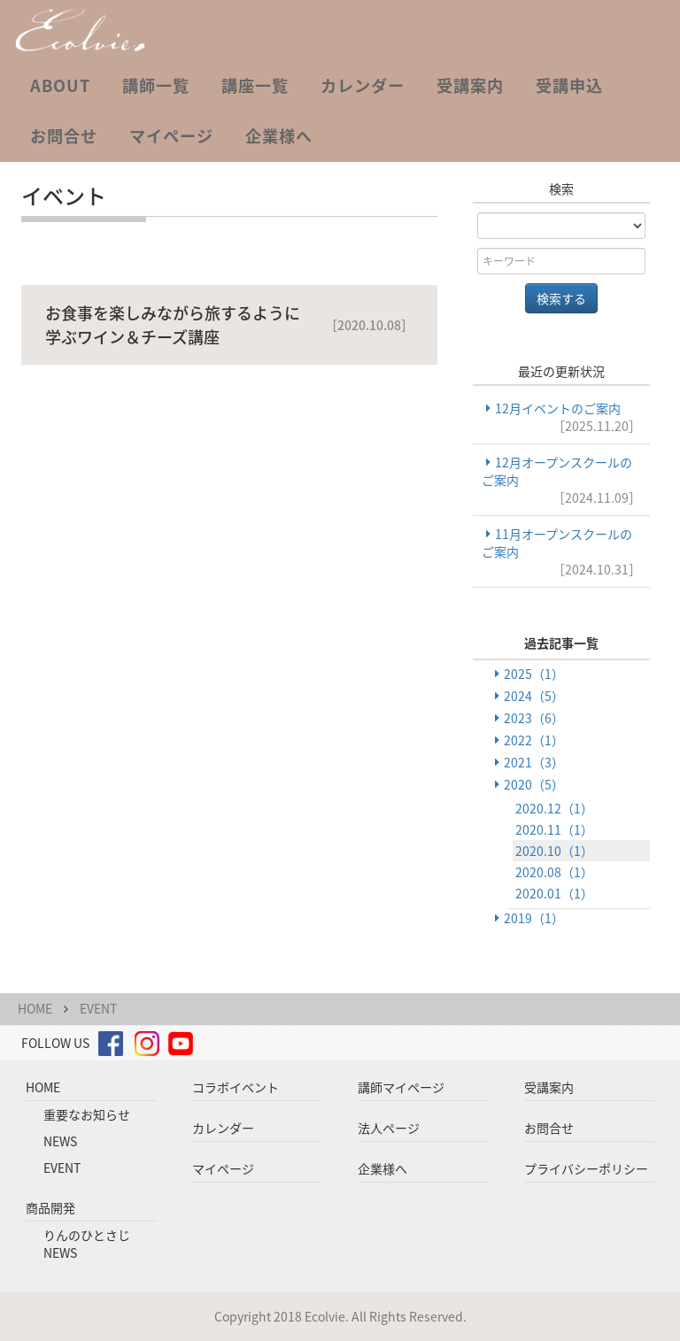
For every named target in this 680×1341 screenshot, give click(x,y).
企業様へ (279, 136)
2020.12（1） (554, 808)
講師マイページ (401, 1087)
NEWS (60, 1141)
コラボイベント (235, 1087)
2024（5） (534, 696)
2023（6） (534, 718)
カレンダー (363, 85)
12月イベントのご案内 (561, 417)
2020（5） (534, 784)
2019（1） (534, 918)
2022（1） (534, 740)
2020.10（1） (554, 850)
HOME (35, 1008)
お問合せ (63, 136)
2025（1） (534, 673)
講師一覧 (155, 85)
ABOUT (60, 85)
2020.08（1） (554, 872)
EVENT (98, 1008)
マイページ (171, 136)
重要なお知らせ (86, 1114)
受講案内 (470, 85)
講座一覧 (255, 85)
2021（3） (534, 762)
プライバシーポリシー (586, 1168)
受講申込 (569, 85)
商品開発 (50, 1207)
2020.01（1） (554, 893)
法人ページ (389, 1128)
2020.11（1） (554, 829)
